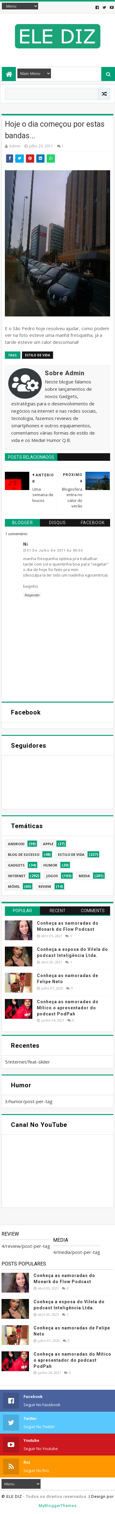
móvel (14, 886)
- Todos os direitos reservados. (55, 1496)
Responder (32, 595)
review (44, 886)
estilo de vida (37, 355)
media (84, 875)
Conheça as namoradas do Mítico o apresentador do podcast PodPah (68, 1007)
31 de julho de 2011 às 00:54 (55, 550)
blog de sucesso (23, 854)
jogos (52, 875)
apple (48, 844)
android (16, 844)
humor (50, 865)
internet (17, 875)
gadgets (16, 865)
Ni (25, 544)
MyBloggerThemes (58, 1505)
